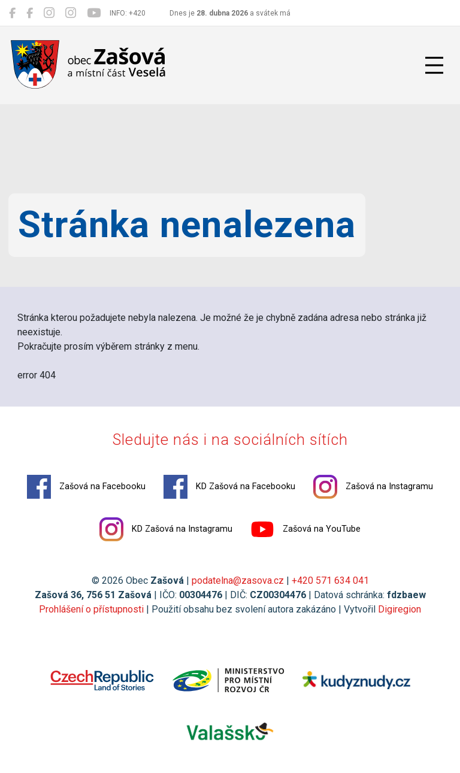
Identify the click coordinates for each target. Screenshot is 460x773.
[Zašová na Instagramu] (49, 13)
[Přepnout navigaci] (434, 65)
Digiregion (399, 609)
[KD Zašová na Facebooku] (29, 13)
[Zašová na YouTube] (94, 13)
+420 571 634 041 (330, 580)
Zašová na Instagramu (373, 487)
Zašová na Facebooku (86, 487)
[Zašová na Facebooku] (12, 13)
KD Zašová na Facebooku (229, 487)
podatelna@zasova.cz (238, 580)
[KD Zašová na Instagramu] (70, 13)
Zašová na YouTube (305, 529)
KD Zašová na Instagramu (165, 529)
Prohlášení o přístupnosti (91, 609)
